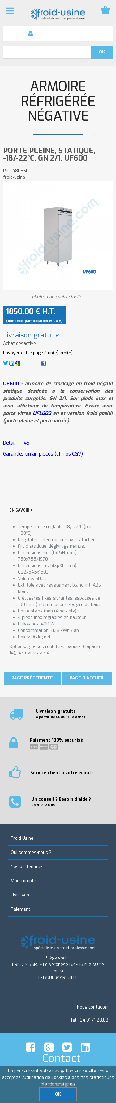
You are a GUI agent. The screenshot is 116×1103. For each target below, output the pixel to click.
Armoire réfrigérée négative (58, 101)
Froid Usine (22, 838)
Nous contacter (92, 1007)
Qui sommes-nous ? (31, 852)
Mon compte (23, 881)
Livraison (20, 895)
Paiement (20, 909)
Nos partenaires (27, 867)
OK (58, 1094)
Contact (61, 1058)
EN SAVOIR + (20, 510)
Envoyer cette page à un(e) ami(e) (38, 353)
